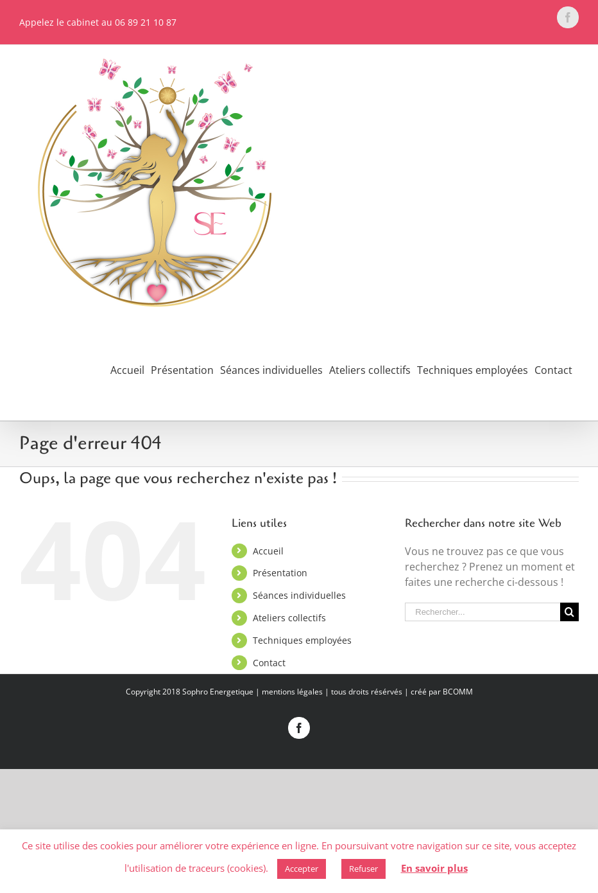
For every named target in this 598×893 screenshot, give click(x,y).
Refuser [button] (363, 868)
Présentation (280, 573)
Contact (269, 663)
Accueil (268, 551)
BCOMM (458, 691)
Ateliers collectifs (289, 618)
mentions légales (292, 691)
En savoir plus (434, 868)
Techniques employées (302, 640)
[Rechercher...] (482, 612)
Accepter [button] (301, 868)
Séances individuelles (299, 595)
